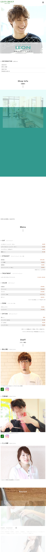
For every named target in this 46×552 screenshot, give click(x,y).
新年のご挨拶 (4, 66)
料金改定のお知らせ (6, 71)
